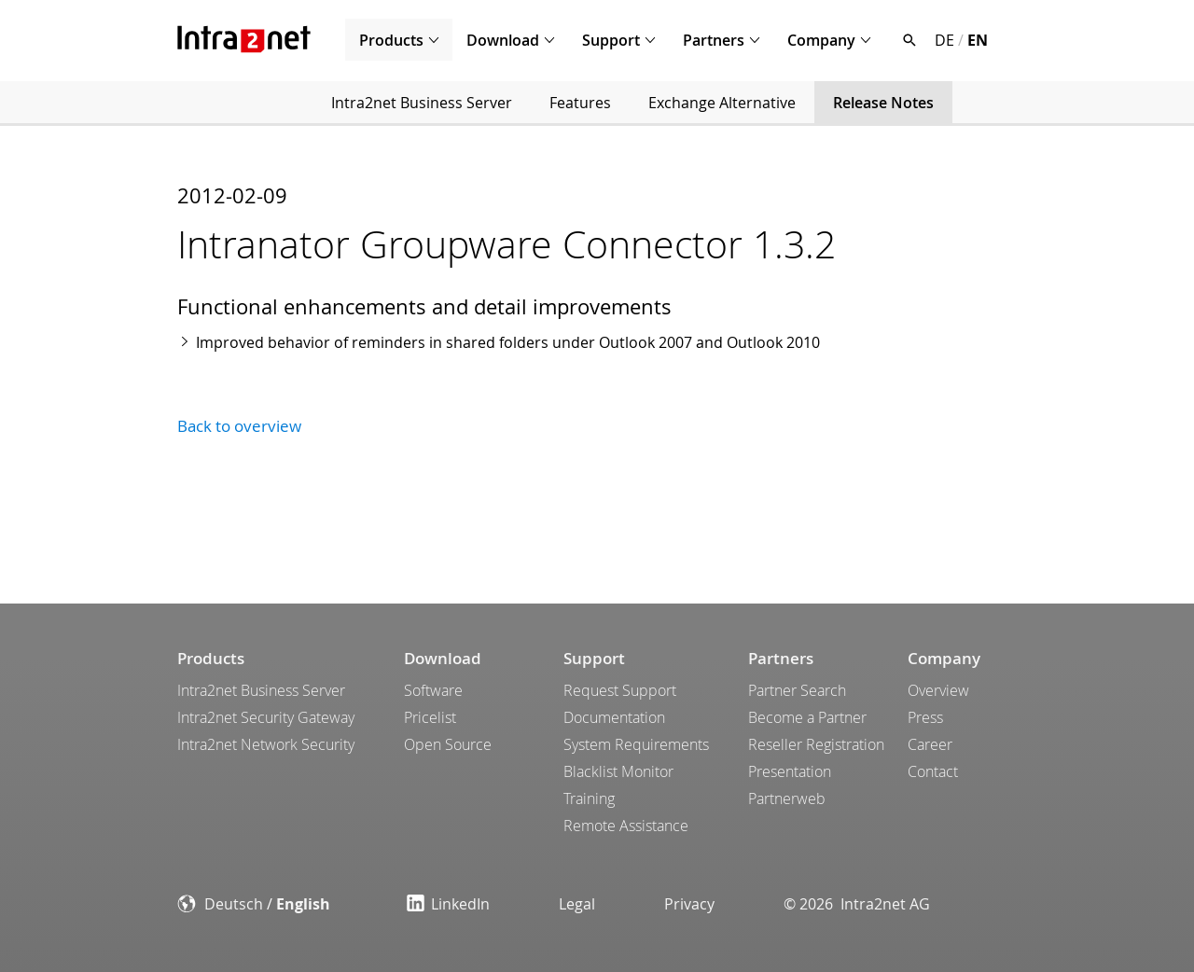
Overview (938, 690)
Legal (577, 904)
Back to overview (239, 426)
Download (502, 40)
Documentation (614, 717)
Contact (933, 771)
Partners (713, 40)
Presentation (789, 771)
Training (589, 798)
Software (433, 690)
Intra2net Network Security (265, 744)
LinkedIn (448, 904)
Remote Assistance (625, 825)
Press (925, 717)
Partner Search (797, 690)
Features (580, 102)
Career (930, 744)
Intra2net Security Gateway (265, 717)
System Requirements (636, 744)
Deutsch (233, 904)
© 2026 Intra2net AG (857, 904)
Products (391, 40)
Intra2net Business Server (421, 102)
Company (821, 40)
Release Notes (883, 102)
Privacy (689, 904)
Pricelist (430, 717)
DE (944, 40)
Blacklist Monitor (618, 771)
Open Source (448, 744)
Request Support (619, 690)
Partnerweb (787, 798)
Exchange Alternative (722, 102)
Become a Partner (807, 717)
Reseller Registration (816, 744)
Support (611, 40)
